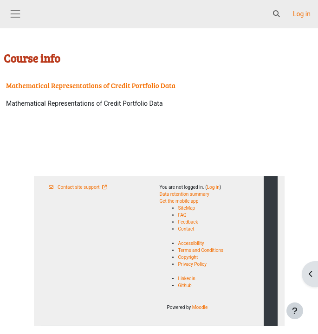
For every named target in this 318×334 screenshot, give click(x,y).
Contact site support (78, 187)
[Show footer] (294, 310)
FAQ (182, 215)
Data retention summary (184, 194)
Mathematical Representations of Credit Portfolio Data (90, 85)
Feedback (188, 222)
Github (185, 285)
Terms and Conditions (201, 250)
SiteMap (186, 208)
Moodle (200, 307)
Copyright (188, 257)
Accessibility (191, 243)
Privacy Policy (192, 264)
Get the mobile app (179, 201)
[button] (276, 14)
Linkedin (186, 278)
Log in (302, 14)
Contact (186, 228)
